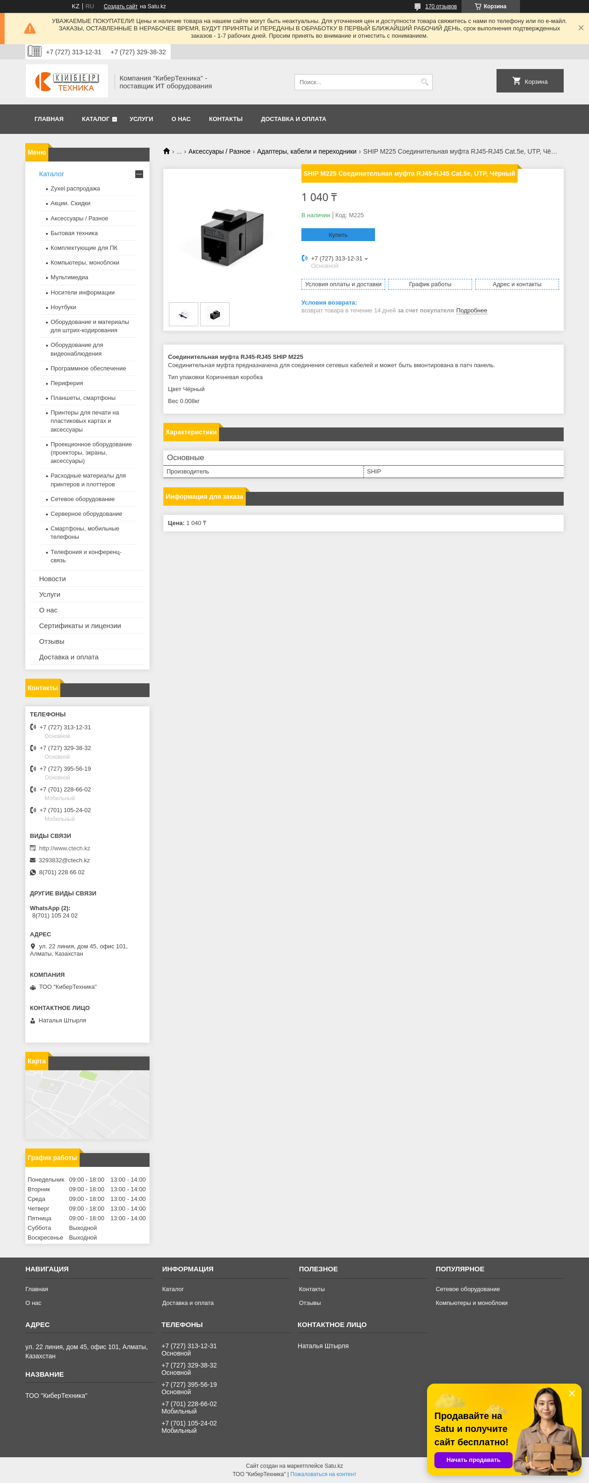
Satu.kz (333, 1466)
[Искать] (424, 82)
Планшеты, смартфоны (83, 397)
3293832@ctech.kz (64, 860)
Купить (338, 234)
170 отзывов (441, 6)
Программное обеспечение (88, 368)
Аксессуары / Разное (220, 151)
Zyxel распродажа (75, 188)
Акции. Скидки (70, 203)
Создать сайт (121, 6)
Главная (49, 118)
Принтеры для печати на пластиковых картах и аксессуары (85, 421)
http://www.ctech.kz (64, 848)
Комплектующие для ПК (84, 247)
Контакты (226, 118)
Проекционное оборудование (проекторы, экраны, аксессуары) (91, 452)
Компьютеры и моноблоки (472, 1302)
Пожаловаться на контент (323, 1474)
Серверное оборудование (86, 513)
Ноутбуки (63, 307)
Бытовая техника (74, 233)
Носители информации (83, 292)
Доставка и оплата (293, 118)
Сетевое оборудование (83, 499)
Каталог (96, 118)
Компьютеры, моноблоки (85, 262)
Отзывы (51, 641)
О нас (181, 118)
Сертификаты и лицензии (80, 625)
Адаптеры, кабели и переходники (307, 151)
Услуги (141, 118)
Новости (52, 579)
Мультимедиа (69, 277)
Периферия (67, 383)
